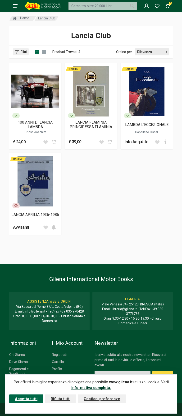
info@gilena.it (35, 311)
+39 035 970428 (72, 311)
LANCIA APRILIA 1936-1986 (35, 214)
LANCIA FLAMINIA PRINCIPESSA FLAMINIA (91, 124)
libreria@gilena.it (124, 309)
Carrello (58, 362)
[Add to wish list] (45, 142)
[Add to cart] (54, 142)
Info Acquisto (137, 141)
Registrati (59, 355)
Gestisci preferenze (102, 399)
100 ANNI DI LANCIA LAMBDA (35, 124)
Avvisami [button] (21, 227)
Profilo (57, 369)
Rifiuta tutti (60, 399)
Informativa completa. (91, 387)
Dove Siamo (18, 362)
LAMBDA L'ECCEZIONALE (146, 124)
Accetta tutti (26, 399)
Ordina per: (124, 52)
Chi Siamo (17, 355)
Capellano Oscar (146, 132)
